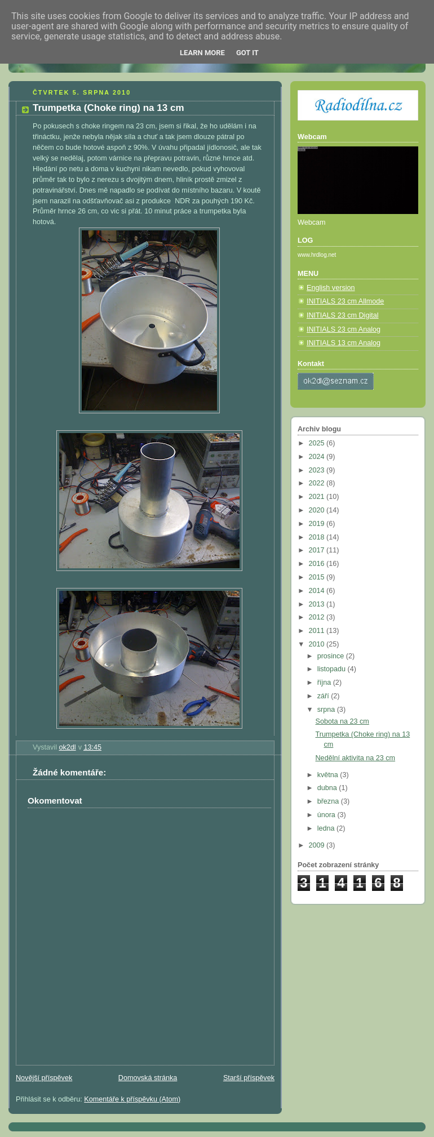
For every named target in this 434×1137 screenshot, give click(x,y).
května (328, 775)
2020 (318, 510)
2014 (318, 591)
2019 (318, 524)
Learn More (202, 52)
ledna (326, 828)
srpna (327, 710)
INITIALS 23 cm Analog (343, 329)
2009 (318, 845)
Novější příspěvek (44, 1078)
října (325, 682)
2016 (318, 564)
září (324, 696)
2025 (318, 443)
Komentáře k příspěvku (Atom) (132, 1099)
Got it (247, 52)
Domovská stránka (147, 1078)
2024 (318, 457)
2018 (318, 537)
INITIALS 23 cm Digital (343, 315)
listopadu (332, 669)
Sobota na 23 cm (342, 721)
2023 (318, 470)
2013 (318, 604)
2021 (318, 497)
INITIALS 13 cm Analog (343, 343)
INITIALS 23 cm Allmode (345, 301)
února (327, 815)
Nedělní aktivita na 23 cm (356, 758)
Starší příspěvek (248, 1078)
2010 (318, 644)
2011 (318, 631)
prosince (331, 656)
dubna (328, 788)
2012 (318, 617)
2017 (318, 550)
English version (331, 288)
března (329, 801)
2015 (318, 577)
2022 (318, 483)
